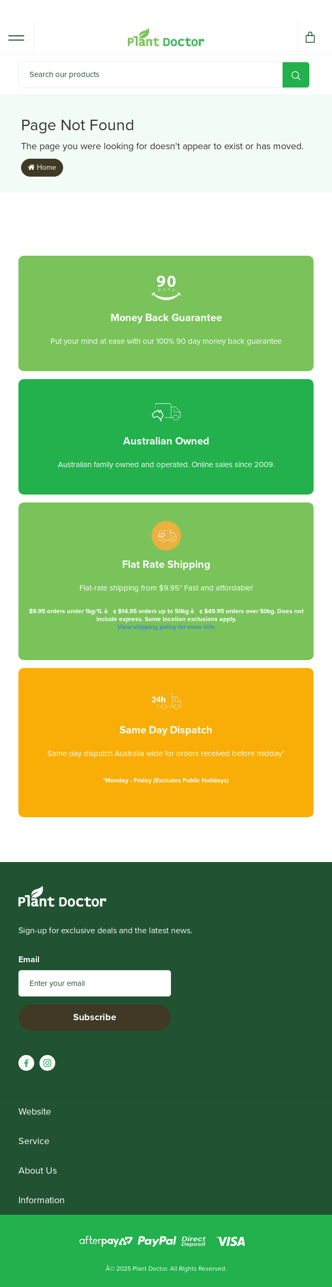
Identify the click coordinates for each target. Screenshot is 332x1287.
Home (42, 167)
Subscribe (94, 1017)
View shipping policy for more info (166, 627)
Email (28, 959)
